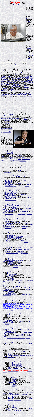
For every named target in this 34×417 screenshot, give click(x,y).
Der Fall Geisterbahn (11, 273)
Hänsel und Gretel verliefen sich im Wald (12, 196)
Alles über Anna (20, 108)
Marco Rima (26, 242)
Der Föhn (10, 292)
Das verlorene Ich (11, 376)
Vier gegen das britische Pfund (10, 271)
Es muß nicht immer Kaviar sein (10, 294)
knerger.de (22, 167)
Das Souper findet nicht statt (17, 363)
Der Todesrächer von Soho (9, 206)
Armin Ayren (13, 388)
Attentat (14, 379)
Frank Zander (5, 290)
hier (29, 52)
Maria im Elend (10, 276)
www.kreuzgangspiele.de (7, 172)
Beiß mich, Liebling (8, 199)
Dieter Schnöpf (6, 151)
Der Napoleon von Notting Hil (13, 371)
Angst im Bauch (10, 398)
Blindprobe (29, 48)
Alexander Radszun (16, 305)
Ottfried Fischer (22, 313)
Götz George (11, 322)
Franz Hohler (14, 384)
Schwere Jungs (16, 84)
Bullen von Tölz (22, 103)
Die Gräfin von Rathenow (9, 280)
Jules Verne (3, 97)
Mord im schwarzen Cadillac (10, 191)
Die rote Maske (11, 256)
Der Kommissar (10, 262)
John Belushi (11, 157)
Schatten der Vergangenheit (17, 364)
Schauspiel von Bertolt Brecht (19, 252)
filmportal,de (12, 217)
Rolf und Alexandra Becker (19, 358)
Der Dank (13, 386)
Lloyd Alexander (10, 402)
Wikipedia (19, 170)
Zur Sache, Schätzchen (8, 73)
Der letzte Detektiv (11, 377)
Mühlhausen (28, 18)
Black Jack (9, 354)
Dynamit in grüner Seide (7, 76)
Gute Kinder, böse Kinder (24, 329)
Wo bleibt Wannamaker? (16, 365)
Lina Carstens (13, 216)
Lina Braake (7, 216)
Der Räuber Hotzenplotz (16, 78)
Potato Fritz (7, 221)
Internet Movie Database (17, 176)
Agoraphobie (5, 88)
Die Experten (9, 358)
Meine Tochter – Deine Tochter (10, 210)
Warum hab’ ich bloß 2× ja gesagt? (11, 192)
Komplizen (10, 258)
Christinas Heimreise (8, 249)
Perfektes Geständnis (12, 300)
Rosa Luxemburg (4, 114)
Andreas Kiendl (27, 87)
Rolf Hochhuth (25, 226)
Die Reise (13, 405)
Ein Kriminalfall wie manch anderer (18, 362)
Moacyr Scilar (10, 393)
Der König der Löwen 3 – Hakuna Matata (17, 160)
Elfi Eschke (12, 89)
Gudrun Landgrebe (19, 303)
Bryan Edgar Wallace (26, 206)
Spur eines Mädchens (21, 72)
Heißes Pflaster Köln (8, 181)
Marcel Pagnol (20, 251)
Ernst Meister (16, 350)
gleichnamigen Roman (28, 96)
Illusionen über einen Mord (13, 299)
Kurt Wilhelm (7, 268)
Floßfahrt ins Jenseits (12, 301)
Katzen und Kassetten (12, 293)
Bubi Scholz (21, 321)
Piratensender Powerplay (24, 81)
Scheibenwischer (4, 65)
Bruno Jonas (18, 232)
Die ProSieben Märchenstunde (10, 332)
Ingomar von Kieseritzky (18, 410)
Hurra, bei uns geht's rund (9, 202)
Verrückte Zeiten (27, 230)
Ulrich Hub (3, 130)
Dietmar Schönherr (17, 327)
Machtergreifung (7, 120)
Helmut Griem (6, 219)
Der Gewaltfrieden (16, 110)
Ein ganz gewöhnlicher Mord (12, 274)
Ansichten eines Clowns (16, 80)
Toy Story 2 (7, 239)
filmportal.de (26, 176)
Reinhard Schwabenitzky (15, 86)
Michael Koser (19, 377)
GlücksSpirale (15, 267)
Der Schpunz (7, 251)
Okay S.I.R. (7, 282)
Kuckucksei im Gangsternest (10, 195)
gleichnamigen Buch (29, 78)
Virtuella (14, 380)
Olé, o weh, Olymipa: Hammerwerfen (18, 389)
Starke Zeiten (7, 230)
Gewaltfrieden (9, 337)
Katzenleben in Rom (11, 397)
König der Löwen (11, 158)
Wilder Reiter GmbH (8, 180)
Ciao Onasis (7, 188)
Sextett (9, 367)
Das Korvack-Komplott (13, 382)
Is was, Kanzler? (8, 228)
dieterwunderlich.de (6, 217)
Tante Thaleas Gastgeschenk (17, 366)
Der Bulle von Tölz (10, 313)
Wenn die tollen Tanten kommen (10, 197)
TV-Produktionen (7, 123)
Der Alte (8, 298)
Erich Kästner (29, 214)
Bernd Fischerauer (5, 109)
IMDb (13, 243)
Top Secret (14, 360)
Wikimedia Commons (10, 153)
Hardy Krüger (13, 221)
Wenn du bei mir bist (8, 198)
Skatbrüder (11, 261)
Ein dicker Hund (12, 82)
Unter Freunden (10, 314)
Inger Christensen (24, 394)
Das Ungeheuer (11, 263)
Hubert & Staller (8, 343)
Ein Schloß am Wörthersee (9, 312)
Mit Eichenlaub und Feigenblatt (10, 186)
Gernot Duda (12, 227)
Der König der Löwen (11, 235)
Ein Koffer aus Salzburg (27, 287)
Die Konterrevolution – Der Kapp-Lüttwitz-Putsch (10, 118)
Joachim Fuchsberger (17, 265)
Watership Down (25, 403)
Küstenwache (9, 316)
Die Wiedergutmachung (13, 374)
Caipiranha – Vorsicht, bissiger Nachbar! (12, 238)
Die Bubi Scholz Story (9, 321)
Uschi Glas (16, 74)
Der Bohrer (10, 257)
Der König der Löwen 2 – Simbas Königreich (15, 236)
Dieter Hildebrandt (17, 65)
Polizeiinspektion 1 (10, 291)
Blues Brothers (22, 157)
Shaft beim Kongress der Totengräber (14, 400)
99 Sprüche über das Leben (12, 396)
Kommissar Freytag (23, 93)
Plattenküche (8, 289)
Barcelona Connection (13, 390)
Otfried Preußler (5, 79)
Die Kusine (10, 264)
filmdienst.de (17, 189)
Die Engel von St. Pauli (9, 194)
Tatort (8, 272)
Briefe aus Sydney (30, 247)
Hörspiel (19, 4)
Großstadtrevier (8, 329)
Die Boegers (8, 106)
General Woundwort (11, 404)
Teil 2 (6, 341)
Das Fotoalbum (14, 385)
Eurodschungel (15, 378)
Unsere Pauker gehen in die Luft (10, 200)
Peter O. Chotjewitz (25, 374)
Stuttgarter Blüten (10, 275)
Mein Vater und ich (8, 327)
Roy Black (17, 205)
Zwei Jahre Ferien (9, 96)
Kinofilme (12, 90)
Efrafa (13, 406)
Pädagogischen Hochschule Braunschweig (29, 31)
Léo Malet (30, 398)
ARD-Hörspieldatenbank (29, 58)
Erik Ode (19, 262)
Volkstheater (24, 62)
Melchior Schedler (25, 368)
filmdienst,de (10, 204)
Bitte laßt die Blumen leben (10, 229)
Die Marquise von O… (22, 280)
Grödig (24, 166)
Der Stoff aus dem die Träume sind (11, 208)
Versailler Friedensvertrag (5, 115)
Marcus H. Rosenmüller (5, 84)
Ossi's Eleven (23, 85)
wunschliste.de (3, 90)
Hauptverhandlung (20, 334)
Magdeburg (28, 21)
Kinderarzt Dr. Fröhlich (9, 205)
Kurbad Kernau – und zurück (12, 408)
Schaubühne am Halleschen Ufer (7, 62)
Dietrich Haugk (10, 278)
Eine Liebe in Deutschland (9, 226)
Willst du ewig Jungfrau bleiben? (11, 190)
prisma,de (8, 328)
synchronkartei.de (23, 161)
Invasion (14, 381)
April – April (7, 189)
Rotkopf (9, 353)
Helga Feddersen (28, 289)
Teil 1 (32, 340)
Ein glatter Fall (20, 282)
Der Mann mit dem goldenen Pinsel (11, 193)
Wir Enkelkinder (8, 232)
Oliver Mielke (12, 85)
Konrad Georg (20, 247)
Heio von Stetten (25, 327)
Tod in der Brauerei (10, 315)
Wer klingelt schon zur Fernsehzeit (14, 259)
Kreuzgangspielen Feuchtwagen (6, 128)
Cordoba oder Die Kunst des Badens (14, 368)
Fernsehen (19, 175)
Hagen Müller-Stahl (24, 253)
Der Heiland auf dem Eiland (12, 326)
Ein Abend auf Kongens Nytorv (13, 394)
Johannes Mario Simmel (27, 229)
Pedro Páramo (10, 351)
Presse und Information (30, 55)
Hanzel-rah (14, 407)
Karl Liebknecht (12, 114)
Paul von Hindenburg (22, 111)
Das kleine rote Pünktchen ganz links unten (20, 361)
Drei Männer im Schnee (9, 214)
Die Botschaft (10, 350)
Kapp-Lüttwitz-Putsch (27, 118)
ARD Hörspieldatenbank (17, 155)
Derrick (6, 287)
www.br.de (27, 116)
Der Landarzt (7, 334)
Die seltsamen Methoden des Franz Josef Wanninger (17, 94)
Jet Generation (7, 183)
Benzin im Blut (3, 105)
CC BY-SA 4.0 (12, 152)
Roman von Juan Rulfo (21, 351)
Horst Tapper (15, 287)
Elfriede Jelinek (11, 357)
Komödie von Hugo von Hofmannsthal (22, 249)
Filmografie (15, 4)
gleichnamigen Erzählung (21, 218)
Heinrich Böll (9, 81)
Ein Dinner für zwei (24, 312)
